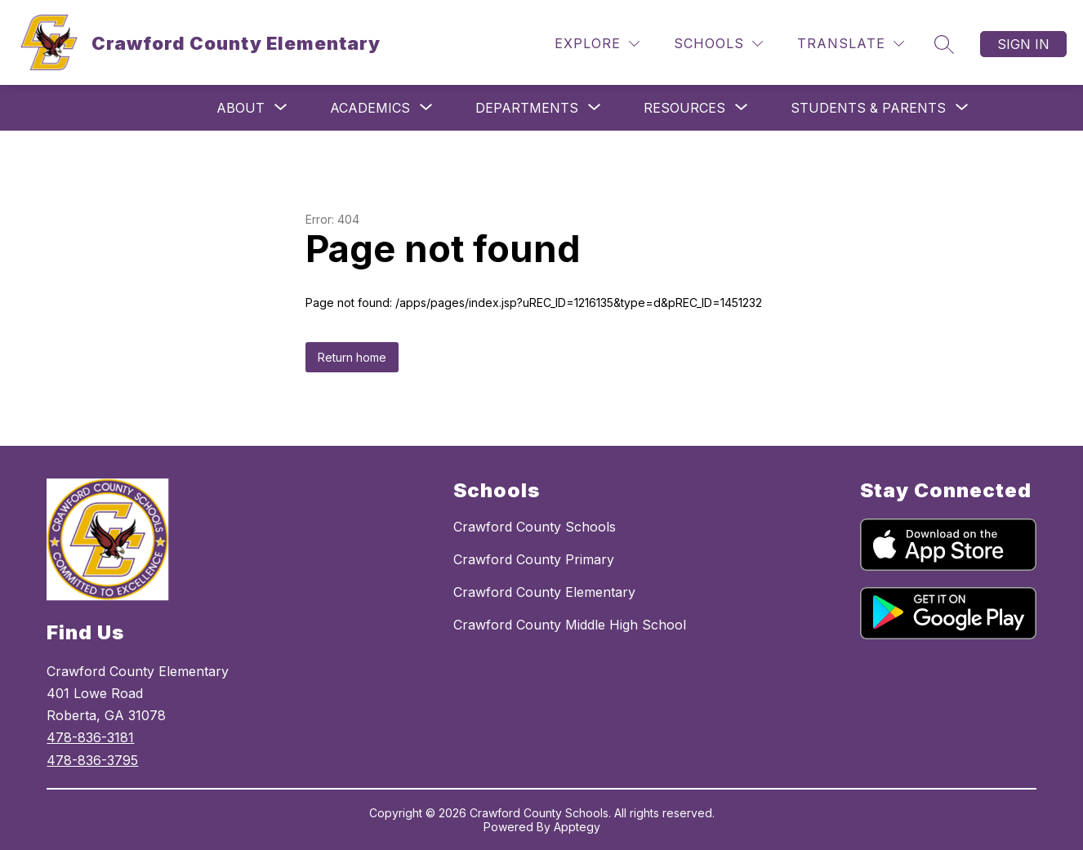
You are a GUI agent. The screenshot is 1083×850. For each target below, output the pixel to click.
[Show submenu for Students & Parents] (868, 108)
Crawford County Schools (534, 526)
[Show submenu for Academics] (370, 108)
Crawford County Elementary (544, 592)
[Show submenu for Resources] (684, 108)
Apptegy (577, 827)
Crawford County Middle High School (569, 624)
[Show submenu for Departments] (526, 108)
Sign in (1023, 44)
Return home (352, 357)
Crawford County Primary (533, 559)
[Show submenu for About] (240, 108)
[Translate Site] (850, 43)
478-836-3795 (92, 760)
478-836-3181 (90, 737)
